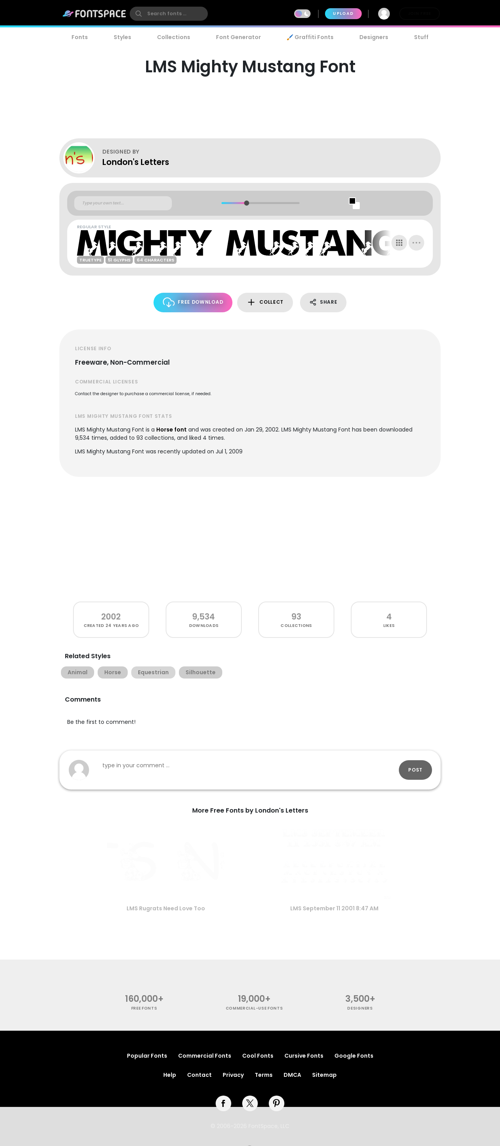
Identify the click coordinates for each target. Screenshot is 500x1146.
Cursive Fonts (303, 1056)
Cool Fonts (257, 1056)
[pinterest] (276, 1103)
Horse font (171, 429)
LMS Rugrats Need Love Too (166, 908)
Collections (173, 37)
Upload (343, 13)
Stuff (421, 37)
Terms (264, 1075)
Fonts (79, 37)
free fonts (144, 1008)
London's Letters (135, 162)
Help (169, 1075)
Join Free (419, 13)
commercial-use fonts (254, 1008)
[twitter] (250, 1103)
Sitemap (324, 1075)
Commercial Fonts (204, 1056)
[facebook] (223, 1103)
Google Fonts (353, 1056)
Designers (373, 37)
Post (415, 769)
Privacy (233, 1075)
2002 (111, 616)
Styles (122, 37)
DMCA (292, 1075)
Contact (199, 1075)
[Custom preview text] (123, 203)
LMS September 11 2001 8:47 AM (334, 908)
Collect (265, 302)
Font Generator (238, 37)
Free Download (193, 302)
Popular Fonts (147, 1056)
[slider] (246, 203)
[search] (169, 14)
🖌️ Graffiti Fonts (310, 37)
